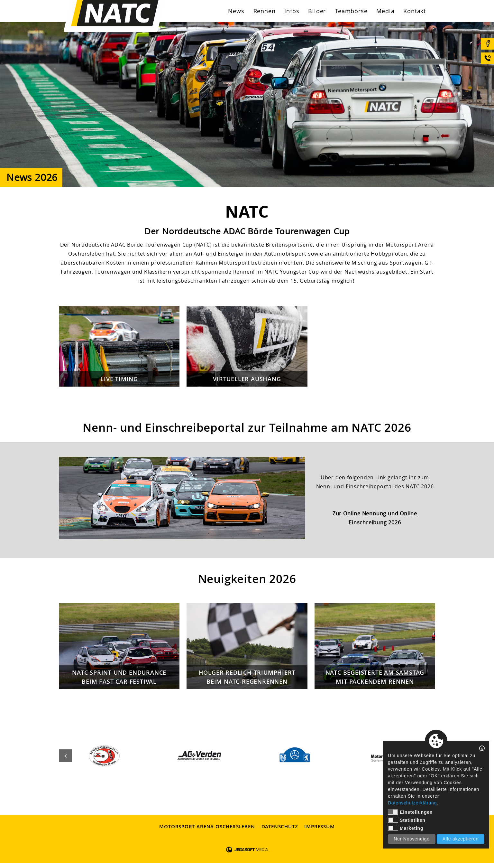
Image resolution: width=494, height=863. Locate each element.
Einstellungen (410, 812)
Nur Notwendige (412, 838)
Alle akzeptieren (461, 838)
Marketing (405, 828)
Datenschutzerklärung (412, 802)
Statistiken (406, 820)
